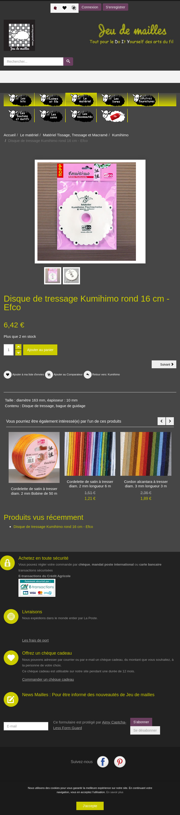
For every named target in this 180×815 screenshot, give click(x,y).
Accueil (10, 135)
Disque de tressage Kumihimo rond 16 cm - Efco (53, 526)
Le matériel (29, 135)
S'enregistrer (115, 7)
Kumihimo (120, 135)
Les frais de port (35, 640)
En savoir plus (114, 792)
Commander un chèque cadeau (48, 679)
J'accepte (90, 806)
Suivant (168, 365)
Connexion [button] (90, 7)
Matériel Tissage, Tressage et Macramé (75, 135)
